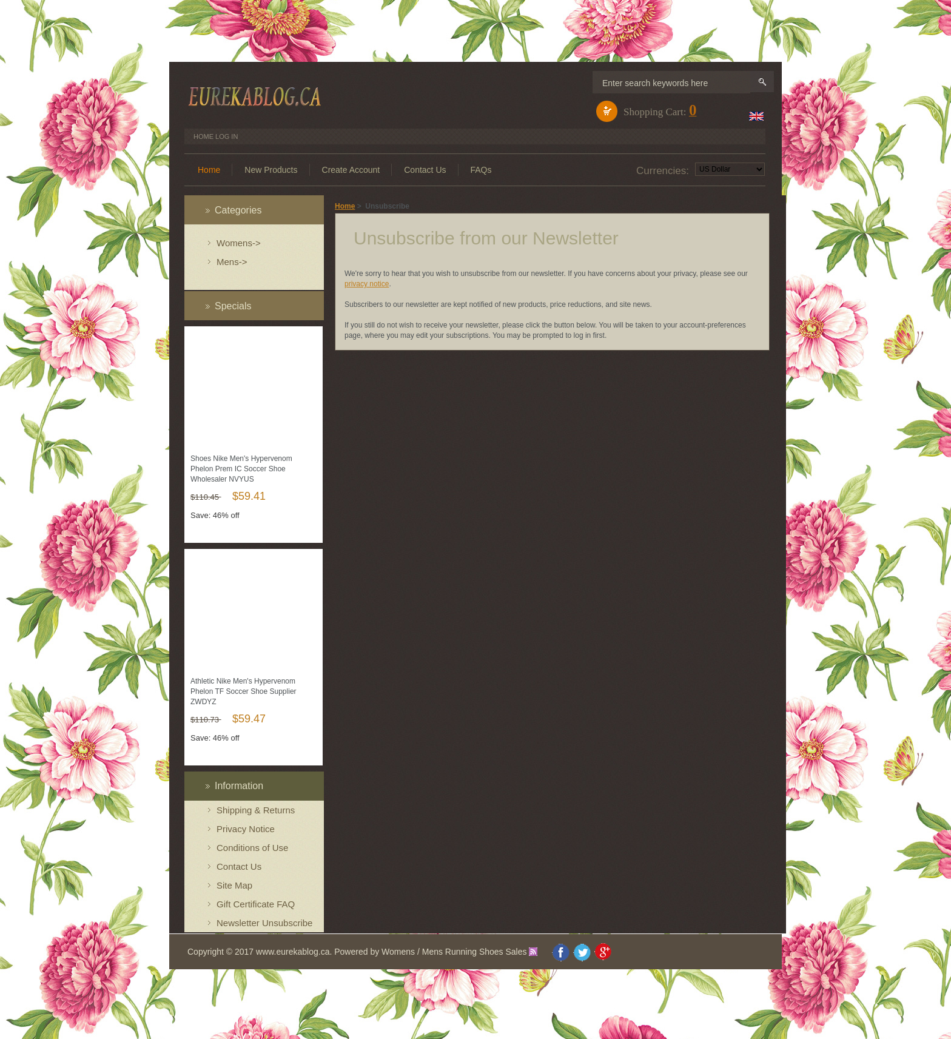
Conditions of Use (252, 847)
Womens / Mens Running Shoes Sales (453, 952)
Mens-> (232, 262)
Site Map (234, 885)
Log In (226, 136)
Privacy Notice (246, 829)
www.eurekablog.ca (292, 952)
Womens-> (239, 243)
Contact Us (239, 866)
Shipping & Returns (256, 810)
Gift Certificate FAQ (256, 904)
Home (203, 136)
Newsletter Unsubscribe (264, 923)
